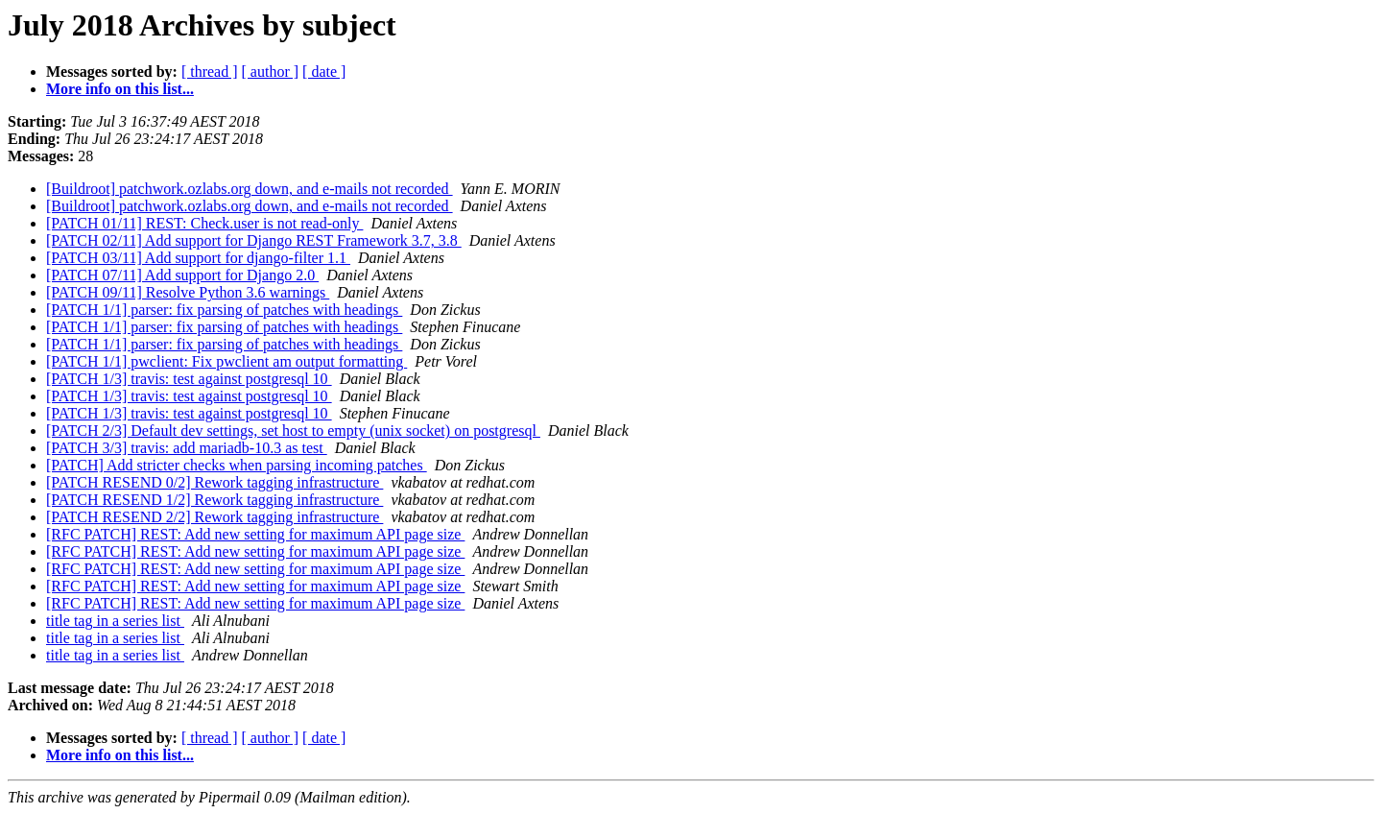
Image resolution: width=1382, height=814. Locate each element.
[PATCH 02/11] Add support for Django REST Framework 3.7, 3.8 (254, 240)
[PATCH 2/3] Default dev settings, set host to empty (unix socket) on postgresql (293, 430)
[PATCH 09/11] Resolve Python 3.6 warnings (187, 292)
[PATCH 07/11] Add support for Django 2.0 (182, 275)
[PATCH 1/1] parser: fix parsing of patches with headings (224, 309)
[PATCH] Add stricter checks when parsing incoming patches (236, 465)
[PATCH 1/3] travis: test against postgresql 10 (189, 379)
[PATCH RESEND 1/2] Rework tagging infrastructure (214, 499)
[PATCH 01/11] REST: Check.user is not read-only (204, 223)
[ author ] (270, 71)
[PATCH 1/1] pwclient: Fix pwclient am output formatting (226, 361)
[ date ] (324, 71)
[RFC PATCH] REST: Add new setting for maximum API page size (255, 534)
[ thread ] (209, 71)
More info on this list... (120, 89)
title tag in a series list (115, 620)
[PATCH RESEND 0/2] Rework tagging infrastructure (214, 482)
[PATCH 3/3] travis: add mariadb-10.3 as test (186, 448)
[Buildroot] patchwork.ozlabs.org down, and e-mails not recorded (249, 188)
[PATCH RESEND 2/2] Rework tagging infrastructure (214, 517)
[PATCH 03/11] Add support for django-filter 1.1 (198, 258)
